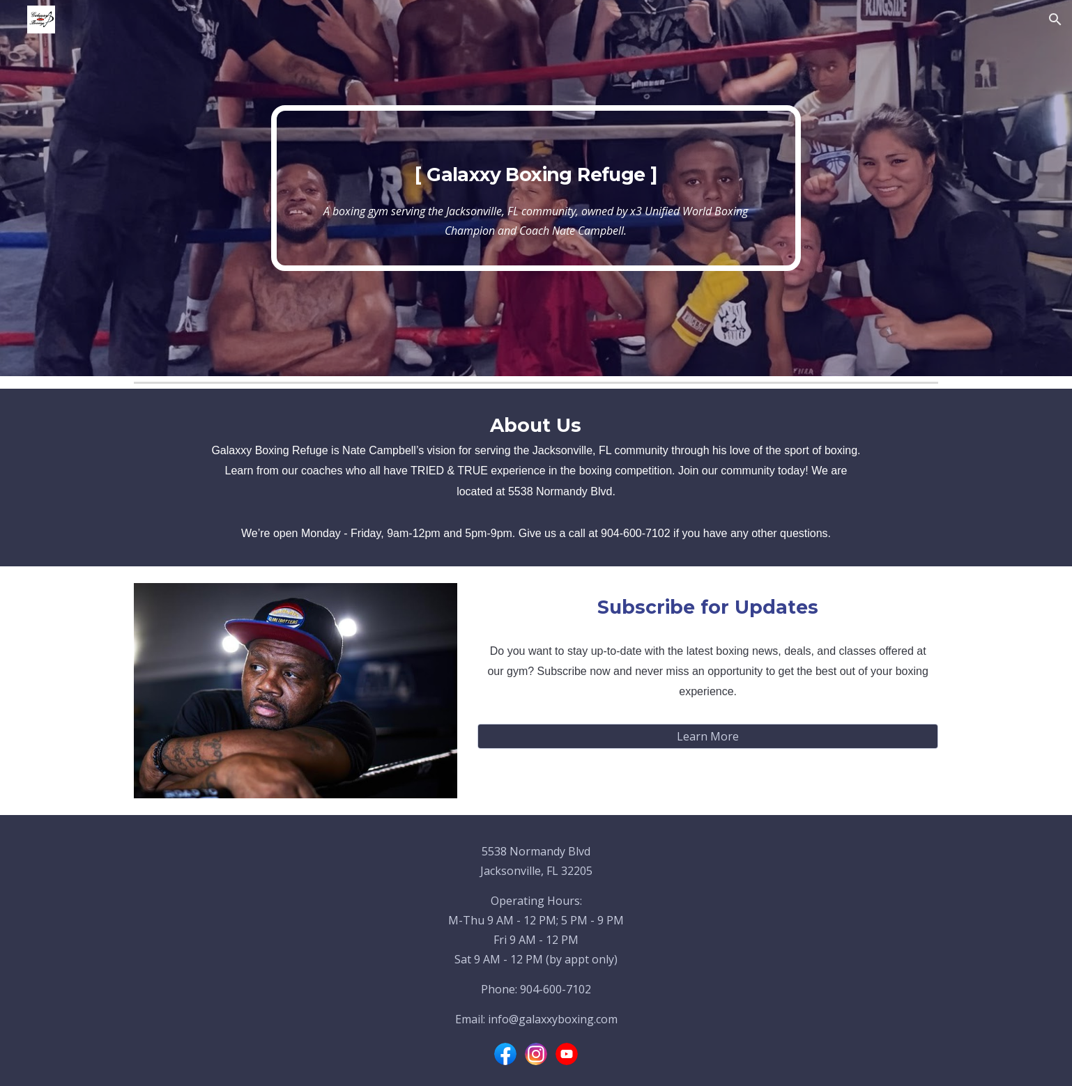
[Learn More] (707, 736)
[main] (536, 188)
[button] (1055, 19)
